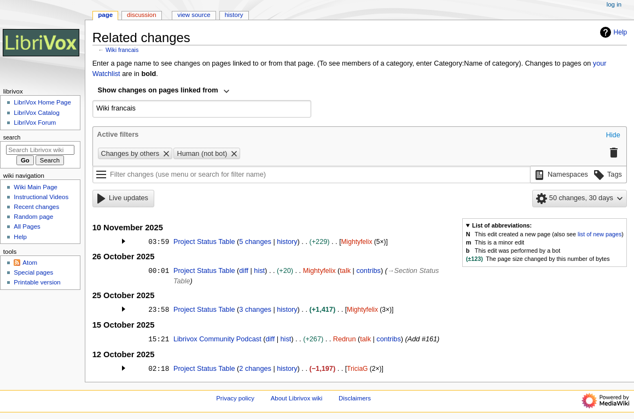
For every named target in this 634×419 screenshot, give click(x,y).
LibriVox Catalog (36, 112)
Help (612, 32)
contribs (368, 271)
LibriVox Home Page (42, 102)
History (234, 14)
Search (12, 137)
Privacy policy (235, 398)
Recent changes (36, 206)
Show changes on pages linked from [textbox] (158, 90)
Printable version (37, 282)
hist (259, 271)
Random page (33, 216)
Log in (614, 4)
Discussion (141, 14)
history (287, 242)
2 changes (255, 369)
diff (243, 271)
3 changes (255, 309)
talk (345, 271)
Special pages (33, 272)
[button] (613, 135)
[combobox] (164, 91)
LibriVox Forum (35, 122)
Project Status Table (204, 242)
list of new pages (599, 234)
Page (105, 14)
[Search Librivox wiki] (40, 150)
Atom (29, 262)
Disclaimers (355, 398)
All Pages (27, 226)
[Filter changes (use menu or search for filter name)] (311, 174)
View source (193, 14)
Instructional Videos (41, 197)
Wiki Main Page (35, 187)
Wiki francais (122, 49)
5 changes (255, 242)
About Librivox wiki (297, 398)
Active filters (117, 134)
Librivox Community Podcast (217, 339)
